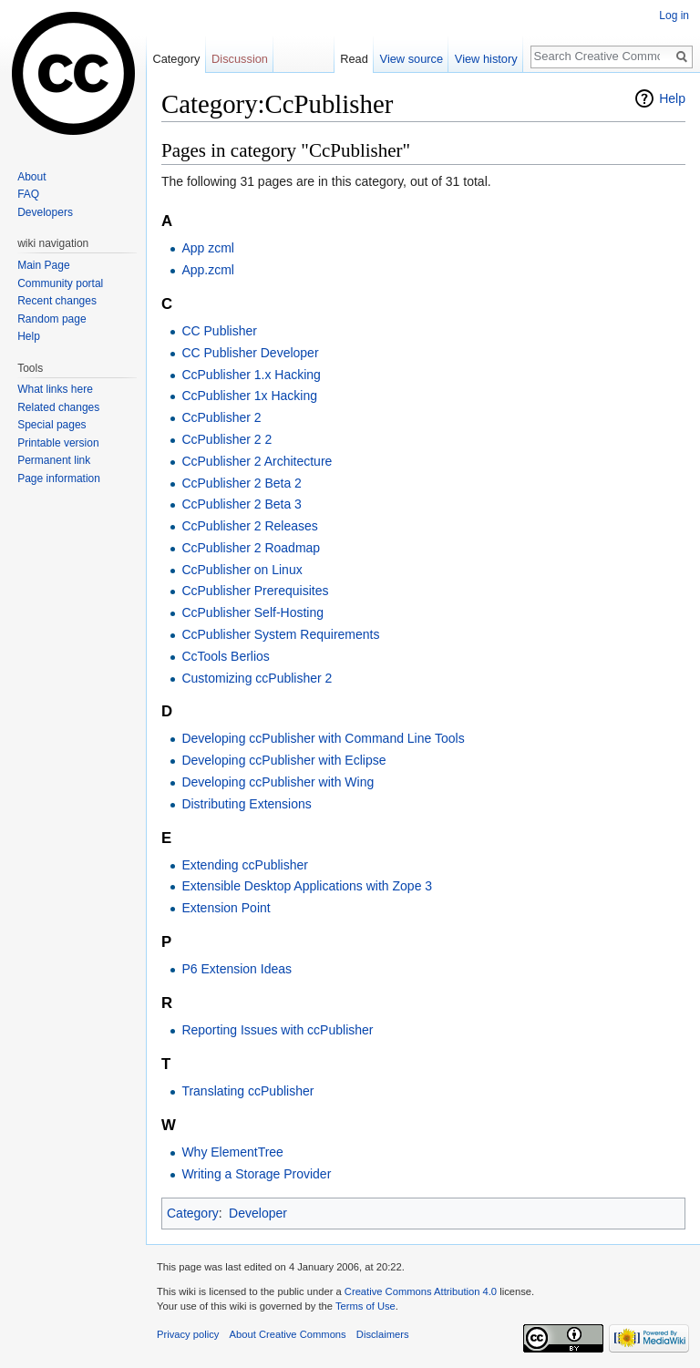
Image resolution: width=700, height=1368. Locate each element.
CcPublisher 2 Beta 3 (241, 504)
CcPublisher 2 (221, 417)
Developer (258, 1213)
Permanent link (53, 460)
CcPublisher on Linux (241, 569)
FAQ (28, 194)
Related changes (58, 407)
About (31, 176)
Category (193, 1213)
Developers (45, 212)
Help (672, 98)
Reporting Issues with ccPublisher (277, 1030)
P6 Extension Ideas (236, 969)
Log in (674, 15)
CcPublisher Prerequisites (254, 590)
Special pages (51, 424)
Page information (58, 478)
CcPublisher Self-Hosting (252, 612)
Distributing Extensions (246, 804)
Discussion (239, 59)
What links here (55, 389)
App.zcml (207, 269)
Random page (51, 319)
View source (411, 59)
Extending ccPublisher (244, 865)
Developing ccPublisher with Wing (277, 782)
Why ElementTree (232, 1152)
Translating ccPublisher (247, 1091)
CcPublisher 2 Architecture (256, 461)
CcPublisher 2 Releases (249, 526)
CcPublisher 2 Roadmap (250, 547)
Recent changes (57, 300)
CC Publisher (218, 331)
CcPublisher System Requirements (280, 634)
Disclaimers (382, 1334)
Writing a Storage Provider (256, 1174)
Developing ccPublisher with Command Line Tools (322, 738)
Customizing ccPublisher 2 (256, 678)
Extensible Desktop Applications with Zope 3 (306, 886)
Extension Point (225, 907)
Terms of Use (365, 1306)
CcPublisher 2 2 (226, 439)
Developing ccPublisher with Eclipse (283, 760)
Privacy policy (188, 1334)
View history (486, 59)
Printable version (57, 443)
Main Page (43, 265)
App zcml (207, 248)
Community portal (60, 283)
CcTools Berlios (225, 656)
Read (354, 59)
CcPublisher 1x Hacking (249, 395)
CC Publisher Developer (249, 352)
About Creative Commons (288, 1334)
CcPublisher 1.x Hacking (251, 374)
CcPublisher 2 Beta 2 (241, 483)
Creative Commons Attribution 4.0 (421, 1291)
